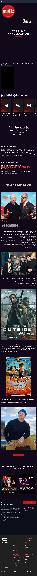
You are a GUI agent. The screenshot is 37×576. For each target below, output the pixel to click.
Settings (26, 547)
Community (15, 542)
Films (14, 545)
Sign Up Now (29, 502)
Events (14, 548)
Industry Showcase (16, 562)
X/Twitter (26, 562)
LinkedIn (26, 557)
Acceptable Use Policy (31, 571)
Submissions (27, 544)
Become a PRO (27, 540)
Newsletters (15, 550)
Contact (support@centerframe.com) (30, 549)
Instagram (27, 556)
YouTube (26, 561)
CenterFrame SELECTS (17, 560)
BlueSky (26, 559)
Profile (26, 542)
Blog (13, 552)
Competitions (15, 565)
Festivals (14, 563)
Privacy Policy (23, 571)
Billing (26, 545)
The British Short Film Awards (18, 558)
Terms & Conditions (15, 571)
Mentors (14, 547)
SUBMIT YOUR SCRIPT (18, 454)
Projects (14, 544)
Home (14, 540)
